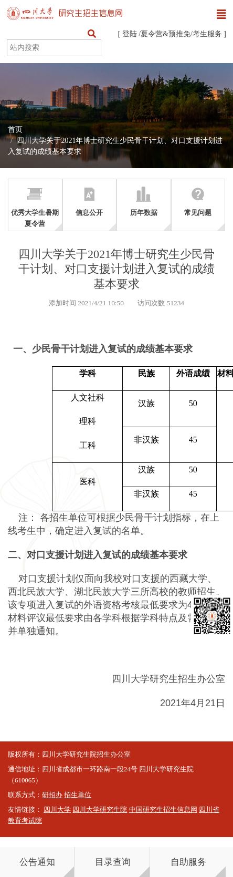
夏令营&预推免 (165, 34)
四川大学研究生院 (99, 809)
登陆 (129, 34)
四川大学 (57, 809)
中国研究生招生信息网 (163, 809)
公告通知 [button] (37, 862)
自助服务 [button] (188, 862)
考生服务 (207, 34)
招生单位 (77, 795)
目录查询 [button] (113, 862)
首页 (15, 129)
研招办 (52, 795)
